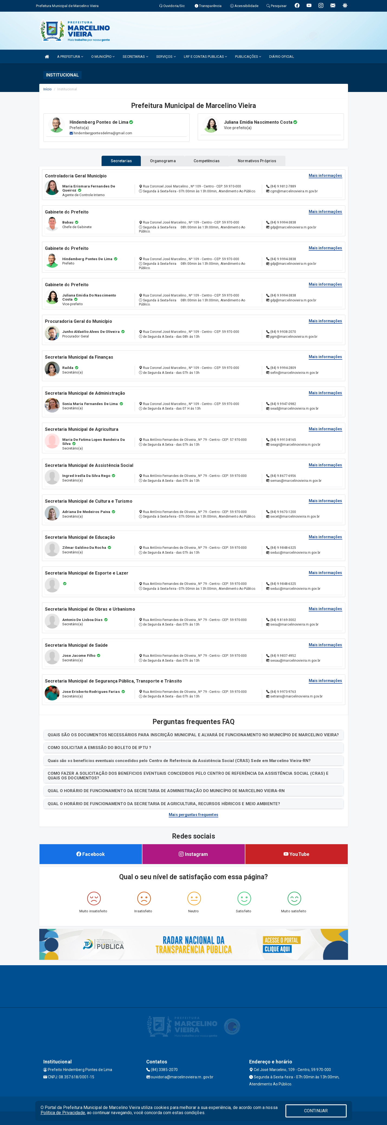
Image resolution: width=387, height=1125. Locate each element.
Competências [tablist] (209, 161)
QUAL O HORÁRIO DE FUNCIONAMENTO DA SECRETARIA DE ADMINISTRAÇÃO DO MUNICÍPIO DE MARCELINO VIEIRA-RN (166, 790)
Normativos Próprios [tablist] (264, 161)
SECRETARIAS (135, 57)
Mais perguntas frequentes (193, 814)
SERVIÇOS (166, 57)
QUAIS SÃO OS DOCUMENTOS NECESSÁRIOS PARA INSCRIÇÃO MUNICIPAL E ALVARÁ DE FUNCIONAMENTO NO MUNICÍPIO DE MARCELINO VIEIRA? (193, 734)
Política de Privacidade (63, 1112)
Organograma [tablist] (160, 161)
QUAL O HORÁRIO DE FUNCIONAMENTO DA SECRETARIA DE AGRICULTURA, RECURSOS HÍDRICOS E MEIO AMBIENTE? (164, 803)
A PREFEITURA (70, 57)
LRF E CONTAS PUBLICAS (205, 57)
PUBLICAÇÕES (248, 57)
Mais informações (325, 176)
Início (47, 89)
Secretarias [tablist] (114, 161)
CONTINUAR (316, 1110)
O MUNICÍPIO (103, 57)
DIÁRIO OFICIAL (281, 57)
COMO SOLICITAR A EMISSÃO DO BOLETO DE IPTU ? (99, 747)
